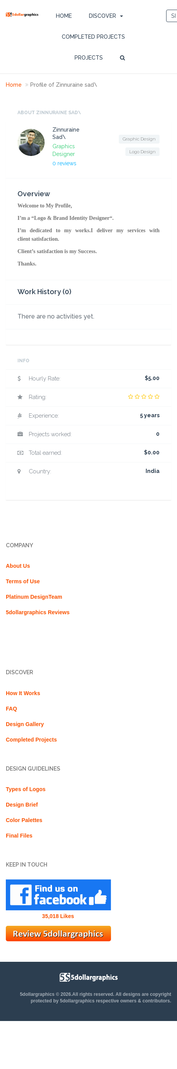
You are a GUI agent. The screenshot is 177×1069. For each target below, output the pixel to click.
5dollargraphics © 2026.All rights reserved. (67, 994)
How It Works (23, 693)
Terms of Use (23, 581)
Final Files (19, 836)
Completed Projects (93, 37)
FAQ (11, 709)
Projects (89, 58)
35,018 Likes (58, 916)
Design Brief (22, 805)
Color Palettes (24, 820)
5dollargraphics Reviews (37, 612)
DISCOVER (102, 16)
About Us (18, 566)
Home (64, 16)
